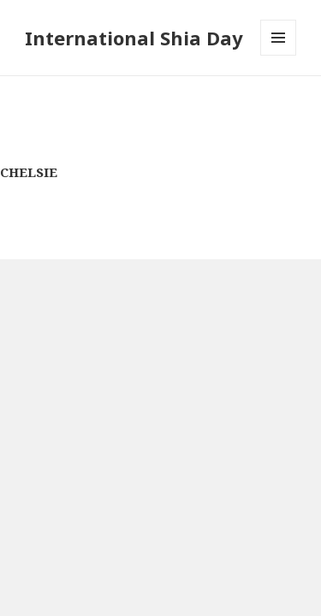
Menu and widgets (278, 55)
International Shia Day (134, 37)
